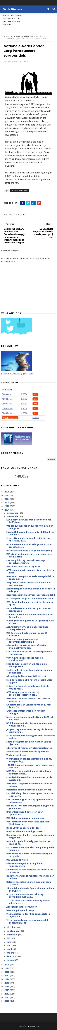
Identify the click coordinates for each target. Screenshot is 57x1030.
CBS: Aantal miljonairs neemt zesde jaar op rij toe (30, 603)
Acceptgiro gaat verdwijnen (21, 906)
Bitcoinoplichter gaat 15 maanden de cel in (30, 598)
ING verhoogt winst (17, 859)
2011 (7, 997)
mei (9, 945)
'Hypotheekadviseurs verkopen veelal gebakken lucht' (27, 921)
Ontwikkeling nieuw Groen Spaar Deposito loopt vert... (29, 794)
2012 (7, 993)
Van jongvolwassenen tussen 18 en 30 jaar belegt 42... (29, 527)
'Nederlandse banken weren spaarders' (28, 751)
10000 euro (7, 399)
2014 (7, 986)
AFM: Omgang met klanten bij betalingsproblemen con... (22, 693)
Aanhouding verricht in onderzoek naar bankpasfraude (27, 628)
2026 (7, 491)
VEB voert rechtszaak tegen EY (23, 566)
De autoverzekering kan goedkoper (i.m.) (29, 550)
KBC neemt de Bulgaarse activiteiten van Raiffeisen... (29, 521)
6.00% (24, 399)
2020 (7, 964)
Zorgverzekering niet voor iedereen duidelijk (30, 594)
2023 (7, 502)
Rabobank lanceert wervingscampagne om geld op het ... (30, 807)
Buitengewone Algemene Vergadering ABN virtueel (30, 622)
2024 (7, 498)
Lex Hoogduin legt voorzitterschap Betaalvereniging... (25, 561)
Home (6, 36)
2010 (7, 1000)
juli (9, 938)
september (13, 930)
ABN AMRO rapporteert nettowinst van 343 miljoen (30, 785)
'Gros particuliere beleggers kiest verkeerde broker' (30, 737)
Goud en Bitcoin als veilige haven (24, 831)
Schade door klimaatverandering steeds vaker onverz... (28, 902)
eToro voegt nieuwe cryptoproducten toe (29, 747)
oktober (11, 927)
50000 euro (7, 413)
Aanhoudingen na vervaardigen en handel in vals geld (30, 590)
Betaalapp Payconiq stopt (20, 910)
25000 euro (7, 408)
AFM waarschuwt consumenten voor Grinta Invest (30, 571)
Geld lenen (7, 389)
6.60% (24, 403)
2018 (7, 971)
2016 (7, 979)
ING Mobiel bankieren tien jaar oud (25, 818)
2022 (7, 506)
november (13, 516)
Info (35, 394)
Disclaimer (36, 418)
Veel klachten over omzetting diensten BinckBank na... (28, 823)
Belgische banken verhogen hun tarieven (29, 789)
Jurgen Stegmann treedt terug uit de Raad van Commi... (29, 730)
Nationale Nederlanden (22, 36)
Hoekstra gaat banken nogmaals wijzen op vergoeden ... (30, 836)
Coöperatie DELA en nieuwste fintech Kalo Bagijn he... (29, 616)
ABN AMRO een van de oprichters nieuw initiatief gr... (28, 699)
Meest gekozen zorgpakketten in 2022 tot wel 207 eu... (29, 718)
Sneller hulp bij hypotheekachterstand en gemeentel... (29, 671)
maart (10, 952)
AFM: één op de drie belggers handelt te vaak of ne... (28, 842)
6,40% (24, 408)
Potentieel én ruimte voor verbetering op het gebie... (29, 855)
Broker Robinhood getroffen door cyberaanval (24, 813)
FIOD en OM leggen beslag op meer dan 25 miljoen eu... (29, 801)
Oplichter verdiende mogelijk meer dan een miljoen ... (30, 877)
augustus (12, 934)
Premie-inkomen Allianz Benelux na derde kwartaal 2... (29, 778)
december (13, 512)
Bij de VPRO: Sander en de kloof (23, 827)
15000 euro (7, 403)
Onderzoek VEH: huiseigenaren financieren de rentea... (29, 871)
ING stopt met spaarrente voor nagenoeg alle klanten (29, 555)
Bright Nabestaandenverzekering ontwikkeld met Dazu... (24, 895)
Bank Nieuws (12, 9)
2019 (7, 968)
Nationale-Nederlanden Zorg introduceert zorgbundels (29, 609)
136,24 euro (11, 107)
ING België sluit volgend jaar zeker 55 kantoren (26, 634)
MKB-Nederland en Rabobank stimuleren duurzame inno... (28, 772)
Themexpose (33, 1026)
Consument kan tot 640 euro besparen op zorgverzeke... (29, 653)
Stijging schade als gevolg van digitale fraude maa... (27, 687)
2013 (7, 990)
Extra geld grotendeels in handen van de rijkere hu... (28, 743)
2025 (7, 495)
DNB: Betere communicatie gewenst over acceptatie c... (29, 545)
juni (9, 941)
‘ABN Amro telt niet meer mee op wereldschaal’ (24, 659)
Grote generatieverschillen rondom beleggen (25, 712)
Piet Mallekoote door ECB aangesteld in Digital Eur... (28, 915)
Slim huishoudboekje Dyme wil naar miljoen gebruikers (30, 889)
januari (11, 960)
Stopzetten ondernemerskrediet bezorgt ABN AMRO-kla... (29, 539)
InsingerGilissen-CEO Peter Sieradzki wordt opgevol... (30, 681)
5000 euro (6, 394)
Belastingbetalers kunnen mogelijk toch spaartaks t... (28, 883)
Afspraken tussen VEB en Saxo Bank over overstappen (28, 584)
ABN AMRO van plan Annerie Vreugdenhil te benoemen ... (30, 577)
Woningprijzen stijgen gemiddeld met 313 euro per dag (29, 760)
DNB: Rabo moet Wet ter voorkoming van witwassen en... (29, 724)
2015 (7, 982)
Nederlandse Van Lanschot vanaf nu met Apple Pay (28, 706)
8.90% (24, 394)
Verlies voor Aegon (16, 755)
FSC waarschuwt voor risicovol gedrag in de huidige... (30, 848)
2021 (7, 509)
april (9, 949)
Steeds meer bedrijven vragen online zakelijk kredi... (26, 665)
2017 (7, 975)
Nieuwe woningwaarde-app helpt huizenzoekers (24, 864)
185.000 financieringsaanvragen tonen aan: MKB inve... (30, 766)
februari (12, 956)
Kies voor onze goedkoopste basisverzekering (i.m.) (22, 640)
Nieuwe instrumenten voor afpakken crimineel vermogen (26, 646)
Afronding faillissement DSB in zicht (26, 676)
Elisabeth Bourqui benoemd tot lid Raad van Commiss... (30, 533)
